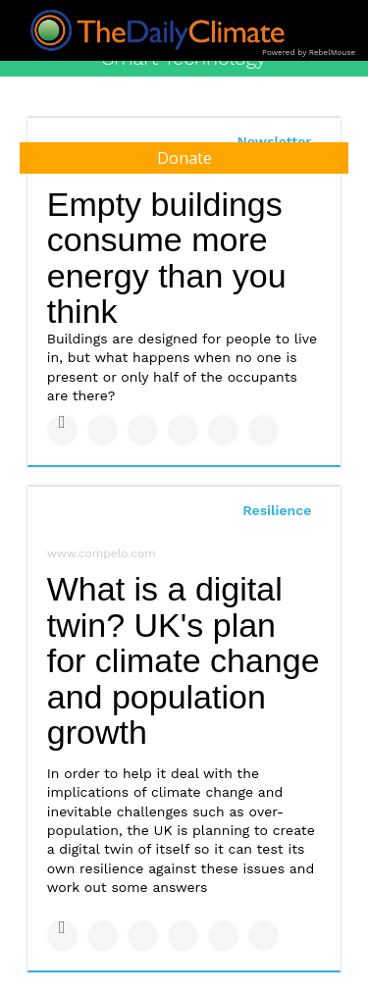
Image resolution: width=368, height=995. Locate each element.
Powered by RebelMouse (308, 52)
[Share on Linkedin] (143, 430)
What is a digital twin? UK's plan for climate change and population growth (183, 661)
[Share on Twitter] (102, 430)
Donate (184, 158)
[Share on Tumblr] (183, 430)
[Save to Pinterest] (223, 430)
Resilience (276, 510)
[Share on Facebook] (62, 430)
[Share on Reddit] (263, 430)
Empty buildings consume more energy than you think (167, 258)
